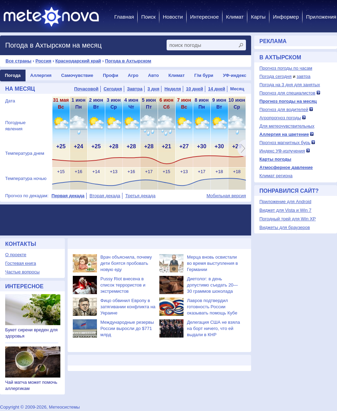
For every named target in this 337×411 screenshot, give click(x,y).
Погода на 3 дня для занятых (289, 84)
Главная (124, 17)
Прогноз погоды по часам (285, 68)
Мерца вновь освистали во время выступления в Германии (212, 263)
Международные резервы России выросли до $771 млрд (127, 328)
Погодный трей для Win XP (287, 218)
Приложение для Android (285, 201)
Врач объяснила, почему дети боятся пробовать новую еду (126, 263)
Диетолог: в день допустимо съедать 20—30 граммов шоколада (212, 285)
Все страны (18, 60)
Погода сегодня (275, 76)
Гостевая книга (20, 263)
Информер (286, 17)
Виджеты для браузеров (284, 227)
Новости (173, 17)
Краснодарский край (78, 60)
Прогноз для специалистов (287, 93)
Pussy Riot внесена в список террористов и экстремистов (123, 285)
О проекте (15, 254)
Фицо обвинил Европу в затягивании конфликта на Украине (128, 306)
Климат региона (276, 175)
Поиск (148, 17)
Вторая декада (104, 195)
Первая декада (67, 195)
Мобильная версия (226, 195)
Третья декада (140, 195)
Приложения (321, 17)
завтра (303, 76)
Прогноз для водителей (283, 109)
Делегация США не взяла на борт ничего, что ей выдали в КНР (213, 328)
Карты (258, 17)
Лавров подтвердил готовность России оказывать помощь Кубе (212, 306)
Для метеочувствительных (286, 126)
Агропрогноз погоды (280, 117)
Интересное (204, 17)
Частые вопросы (22, 271)
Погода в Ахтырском (128, 60)
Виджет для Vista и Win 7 (285, 210)
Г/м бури (203, 75)
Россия (43, 60)
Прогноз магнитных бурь (284, 142)
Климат (235, 17)
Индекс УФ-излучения (282, 150)
